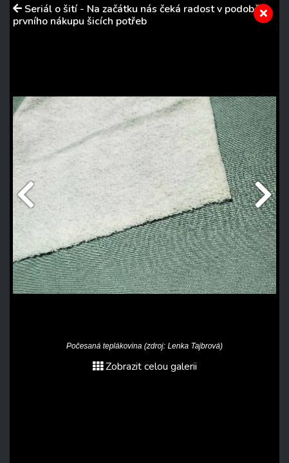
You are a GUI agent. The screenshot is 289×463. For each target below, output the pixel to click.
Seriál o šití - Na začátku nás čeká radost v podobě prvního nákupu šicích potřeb (136, 15)
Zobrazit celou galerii (145, 366)
